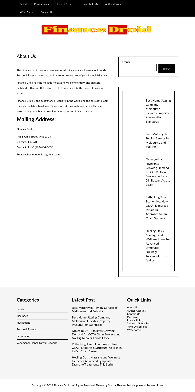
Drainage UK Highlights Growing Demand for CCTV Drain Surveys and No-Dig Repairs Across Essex (158, 171)
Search (126, 61)
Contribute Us (90, 4)
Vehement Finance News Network (37, 342)
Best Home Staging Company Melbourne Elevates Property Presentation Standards (91, 321)
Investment (23, 322)
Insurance (22, 315)
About (23, 4)
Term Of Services (66, 4)
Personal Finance (27, 329)
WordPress (157, 385)
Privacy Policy (41, 4)
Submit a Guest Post (139, 323)
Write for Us (27, 12)
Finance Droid (62, 385)
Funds (20, 309)
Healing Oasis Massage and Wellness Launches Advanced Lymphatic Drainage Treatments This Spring (96, 361)
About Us (132, 307)
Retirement (23, 336)
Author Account (113, 4)
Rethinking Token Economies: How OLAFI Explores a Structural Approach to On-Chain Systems (96, 347)
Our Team (132, 317)
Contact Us (47, 12)
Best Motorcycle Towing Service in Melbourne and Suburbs (94, 309)
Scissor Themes (117, 385)
